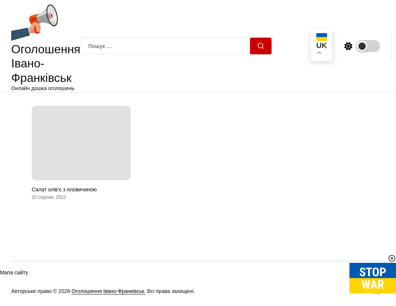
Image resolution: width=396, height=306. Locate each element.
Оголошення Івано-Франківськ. (109, 291)
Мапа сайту (14, 272)
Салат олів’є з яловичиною (64, 189)
